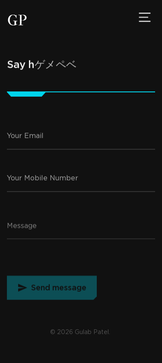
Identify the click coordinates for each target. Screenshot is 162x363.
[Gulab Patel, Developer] (17, 20)
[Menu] (145, 17)
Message (22, 231)
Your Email (25, 139)
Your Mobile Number (42, 181)
